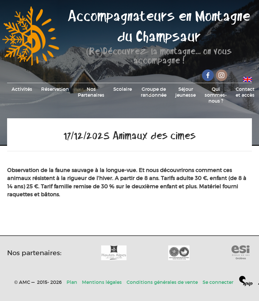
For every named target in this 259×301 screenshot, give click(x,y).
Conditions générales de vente (162, 282)
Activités (22, 89)
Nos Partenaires (91, 92)
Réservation (55, 89)
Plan (72, 282)
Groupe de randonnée (153, 92)
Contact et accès (245, 92)
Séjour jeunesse (185, 92)
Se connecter (218, 282)
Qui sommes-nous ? (216, 95)
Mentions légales (102, 282)
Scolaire (122, 89)
